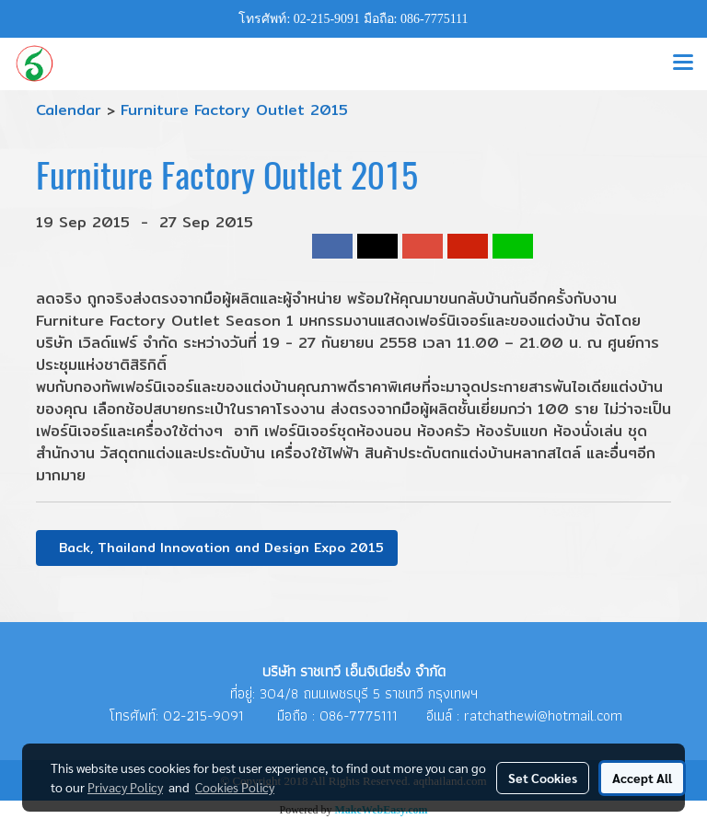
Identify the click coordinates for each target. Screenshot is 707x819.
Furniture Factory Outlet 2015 (234, 109)
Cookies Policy (234, 787)
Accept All (642, 777)
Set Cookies (542, 777)
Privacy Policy (125, 787)
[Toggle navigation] (683, 63)
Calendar (68, 109)
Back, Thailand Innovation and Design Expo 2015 (217, 547)
